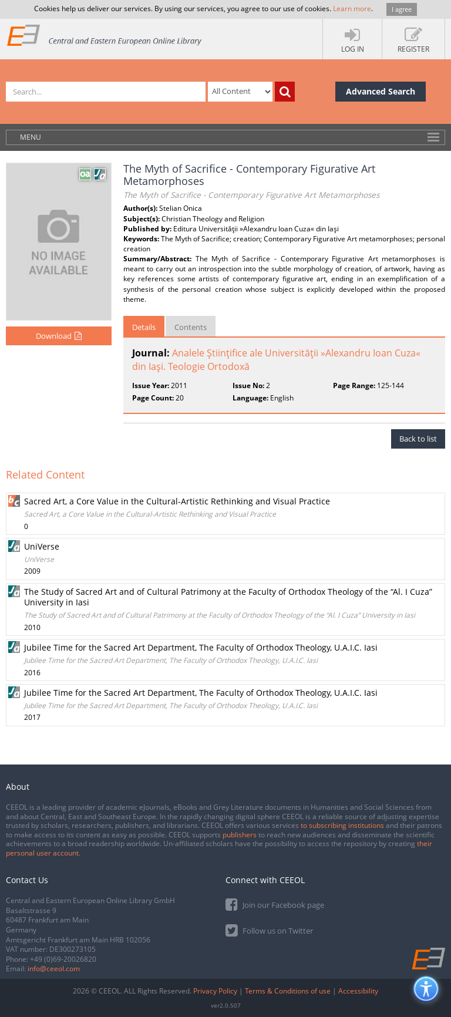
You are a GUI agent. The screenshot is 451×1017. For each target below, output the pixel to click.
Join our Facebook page (275, 904)
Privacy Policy (215, 991)
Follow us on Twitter (269, 930)
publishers (240, 835)
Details (144, 327)
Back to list (418, 438)
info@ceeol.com (54, 969)
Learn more (352, 9)
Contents (190, 327)
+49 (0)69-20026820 (63, 959)
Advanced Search (380, 91)
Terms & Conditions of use (288, 991)
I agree (402, 9)
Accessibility (358, 991)
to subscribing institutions (342, 825)
